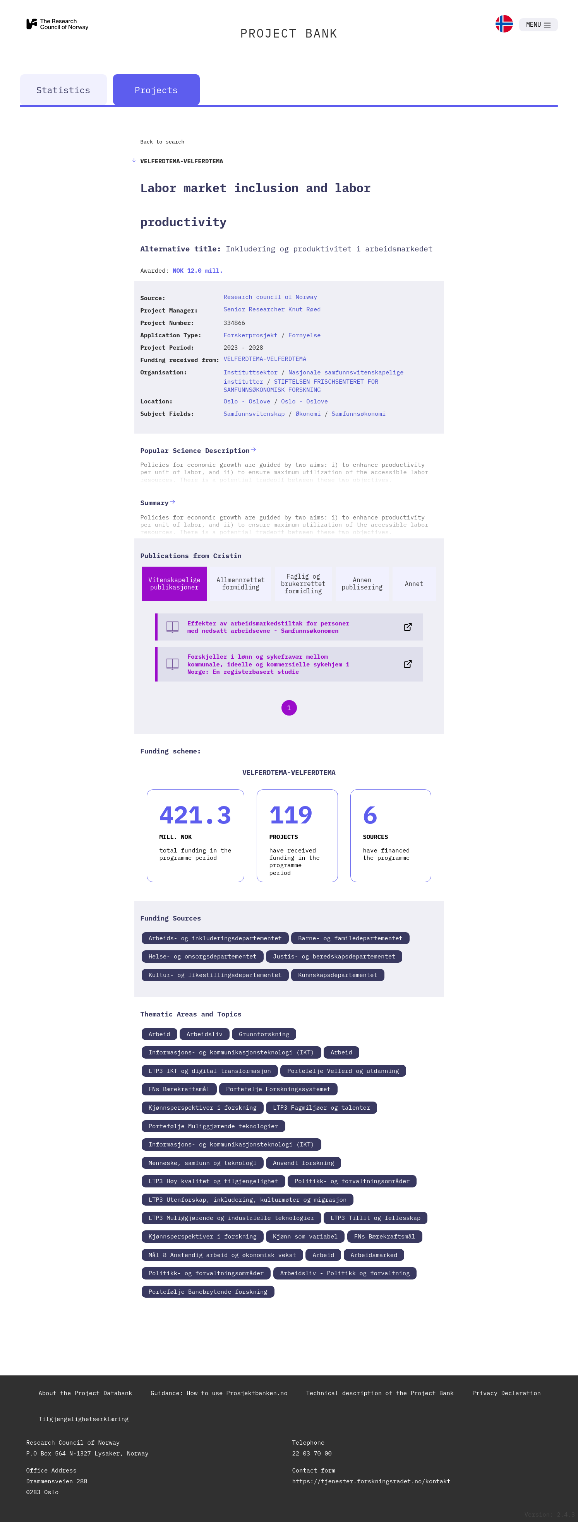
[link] (504, 24)
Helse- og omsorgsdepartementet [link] (203, 956)
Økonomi (308, 413)
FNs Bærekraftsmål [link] (179, 1089)
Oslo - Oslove (246, 401)
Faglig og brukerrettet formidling (303, 583)
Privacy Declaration (506, 1393)
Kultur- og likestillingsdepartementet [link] (215, 975)
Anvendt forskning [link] (303, 1163)
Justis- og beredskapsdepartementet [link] (334, 956)
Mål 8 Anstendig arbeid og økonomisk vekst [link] (222, 1255)
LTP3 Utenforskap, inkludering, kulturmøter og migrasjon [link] (248, 1199)
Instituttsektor (250, 372)
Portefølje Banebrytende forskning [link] (208, 1291)
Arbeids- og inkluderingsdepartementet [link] (215, 938)
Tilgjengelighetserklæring (84, 1419)
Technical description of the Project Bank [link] (380, 1393)
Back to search (163, 141)
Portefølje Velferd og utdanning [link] (343, 1070)
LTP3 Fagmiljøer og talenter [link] (321, 1107)
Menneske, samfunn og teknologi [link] (203, 1163)
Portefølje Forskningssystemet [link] (278, 1089)
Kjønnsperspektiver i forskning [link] (203, 1107)
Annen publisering (362, 583)
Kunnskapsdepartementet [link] (337, 975)
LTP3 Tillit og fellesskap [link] (376, 1217)
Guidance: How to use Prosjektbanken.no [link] (219, 1393)
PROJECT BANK (289, 33)
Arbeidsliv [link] (205, 1034)
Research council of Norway (270, 297)
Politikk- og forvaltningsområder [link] (352, 1181)
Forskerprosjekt (250, 335)
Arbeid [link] (159, 1034)
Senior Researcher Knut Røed (272, 309)
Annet (414, 584)
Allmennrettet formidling (240, 583)
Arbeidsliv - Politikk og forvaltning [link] (345, 1273)
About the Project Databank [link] (85, 1393)
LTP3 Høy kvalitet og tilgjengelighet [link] (213, 1181)
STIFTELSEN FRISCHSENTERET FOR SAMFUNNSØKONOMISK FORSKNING (300, 385)
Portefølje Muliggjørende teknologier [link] (213, 1126)
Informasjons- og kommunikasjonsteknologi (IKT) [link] (231, 1052)
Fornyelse (304, 335)
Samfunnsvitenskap (254, 413)
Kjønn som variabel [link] (305, 1236)
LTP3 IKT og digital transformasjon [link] (210, 1070)
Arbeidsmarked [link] (374, 1255)
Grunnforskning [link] (264, 1034)
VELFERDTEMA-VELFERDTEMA (264, 358)
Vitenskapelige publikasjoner (174, 583)
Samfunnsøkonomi (358, 413)
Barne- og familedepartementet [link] (350, 938)
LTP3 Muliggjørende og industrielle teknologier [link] (231, 1217)
